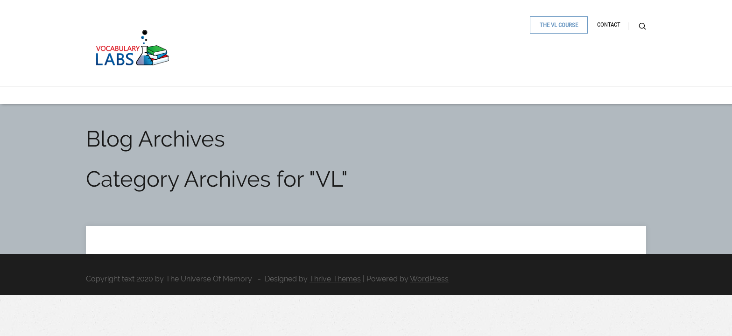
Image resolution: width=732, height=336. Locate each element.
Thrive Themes (335, 278)
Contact (594, 67)
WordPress (429, 278)
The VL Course (536, 68)
